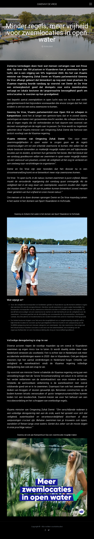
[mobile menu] (90, 4)
